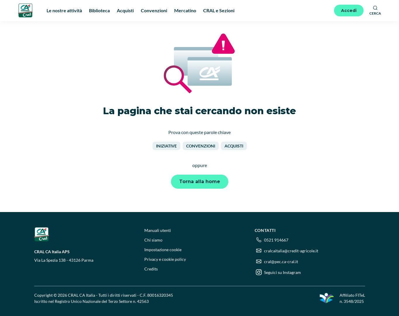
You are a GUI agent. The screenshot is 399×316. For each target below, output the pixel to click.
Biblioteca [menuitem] (99, 10)
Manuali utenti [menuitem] (157, 230)
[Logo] (25, 10)
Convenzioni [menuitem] (154, 10)
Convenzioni (200, 145)
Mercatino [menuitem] (185, 10)
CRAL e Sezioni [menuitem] (218, 10)
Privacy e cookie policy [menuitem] (165, 259)
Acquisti (234, 145)
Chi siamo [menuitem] (153, 239)
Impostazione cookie (162, 249)
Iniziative (166, 145)
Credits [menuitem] (151, 268)
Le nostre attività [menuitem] (64, 10)
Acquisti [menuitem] (125, 10)
